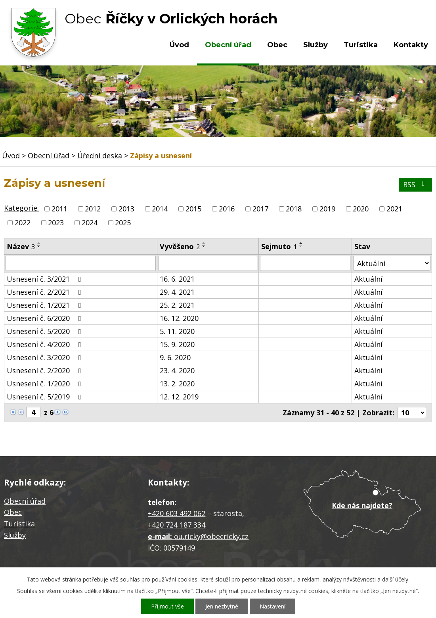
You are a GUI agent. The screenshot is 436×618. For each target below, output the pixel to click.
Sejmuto (279, 246)
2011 (59, 208)
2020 (361, 208)
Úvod (179, 44)
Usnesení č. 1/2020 (45, 383)
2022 (23, 222)
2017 (260, 208)
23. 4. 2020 (177, 370)
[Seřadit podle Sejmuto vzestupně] (301, 243)
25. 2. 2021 (177, 305)
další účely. (395, 579)
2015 (193, 208)
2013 (126, 208)
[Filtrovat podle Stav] (391, 263)
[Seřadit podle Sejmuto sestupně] (301, 246)
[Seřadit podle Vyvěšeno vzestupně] (204, 243)
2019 (327, 208)
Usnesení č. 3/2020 (45, 357)
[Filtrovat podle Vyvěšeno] (208, 263)
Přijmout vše (167, 606)
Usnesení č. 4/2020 (45, 344)
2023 (56, 222)
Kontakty (411, 44)
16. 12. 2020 (179, 318)
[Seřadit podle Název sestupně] (39, 246)
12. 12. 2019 (179, 396)
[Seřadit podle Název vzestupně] (39, 243)
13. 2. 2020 (177, 383)
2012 (93, 208)
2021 (394, 208)
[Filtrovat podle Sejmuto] (305, 263)
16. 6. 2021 (177, 279)
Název (21, 246)
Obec (277, 44)
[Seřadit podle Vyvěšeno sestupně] (204, 246)
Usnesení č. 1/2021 (45, 305)
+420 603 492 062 (176, 513)
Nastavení (272, 606)
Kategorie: (21, 208)
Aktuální (368, 279)
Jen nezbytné (221, 606)
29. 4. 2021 (177, 292)
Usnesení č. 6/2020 (45, 318)
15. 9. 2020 (177, 344)
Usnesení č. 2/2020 (45, 370)
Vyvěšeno (180, 246)
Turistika (361, 44)
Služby (315, 44)
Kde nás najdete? (362, 505)
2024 (90, 222)
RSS (415, 184)
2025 (123, 222)
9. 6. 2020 (175, 357)
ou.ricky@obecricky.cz (211, 536)
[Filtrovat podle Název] (81, 263)
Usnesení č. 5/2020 (45, 331)
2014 (160, 208)
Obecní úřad (228, 44)
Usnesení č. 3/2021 (45, 279)
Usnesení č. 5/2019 (45, 396)
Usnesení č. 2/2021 (45, 292)
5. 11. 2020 (177, 331)
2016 (227, 208)
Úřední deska (99, 155)
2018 (294, 208)
